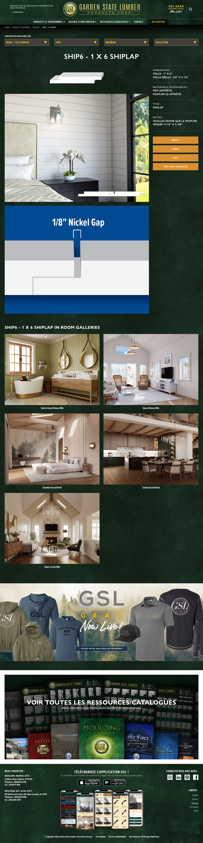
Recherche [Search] (190, 9)
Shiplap (158, 107)
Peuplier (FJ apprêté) (167, 94)
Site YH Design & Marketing (144, 836)
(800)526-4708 (20, 782)
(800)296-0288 (20, 797)
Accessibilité (101, 836)
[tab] (49, 22)
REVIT (175, 140)
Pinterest (187, 777)
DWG (175, 149)
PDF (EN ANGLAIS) (176, 166)
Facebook (195, 777)
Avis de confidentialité (117, 836)
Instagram (170, 777)
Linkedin (178, 777)
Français (195, 803)
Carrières (17, 12)
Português (194, 807)
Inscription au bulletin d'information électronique (31, 7)
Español (195, 799)
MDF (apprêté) (162, 90)
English (195, 795)
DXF (175, 157)
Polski (196, 810)
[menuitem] (177, 9)
